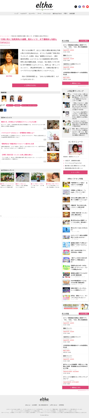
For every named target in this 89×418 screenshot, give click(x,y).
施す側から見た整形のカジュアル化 (75, 165)
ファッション (47, 13)
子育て (65, 13)
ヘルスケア (23, 13)
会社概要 (34, 405)
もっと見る (76, 172)
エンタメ (7, 36)
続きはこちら (76, 83)
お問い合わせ (53, 405)
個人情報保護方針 (43, 405)
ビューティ (32, 13)
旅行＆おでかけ (57, 13)
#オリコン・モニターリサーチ (29, 105)
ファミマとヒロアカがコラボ (73, 163)
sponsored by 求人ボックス (83, 86)
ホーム (2, 36)
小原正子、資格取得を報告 (72, 160)
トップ (16, 13)
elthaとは (27, 405)
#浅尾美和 (17, 105)
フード (39, 13)
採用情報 (61, 405)
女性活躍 (72, 13)
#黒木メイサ (10, 105)
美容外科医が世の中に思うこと (74, 168)
